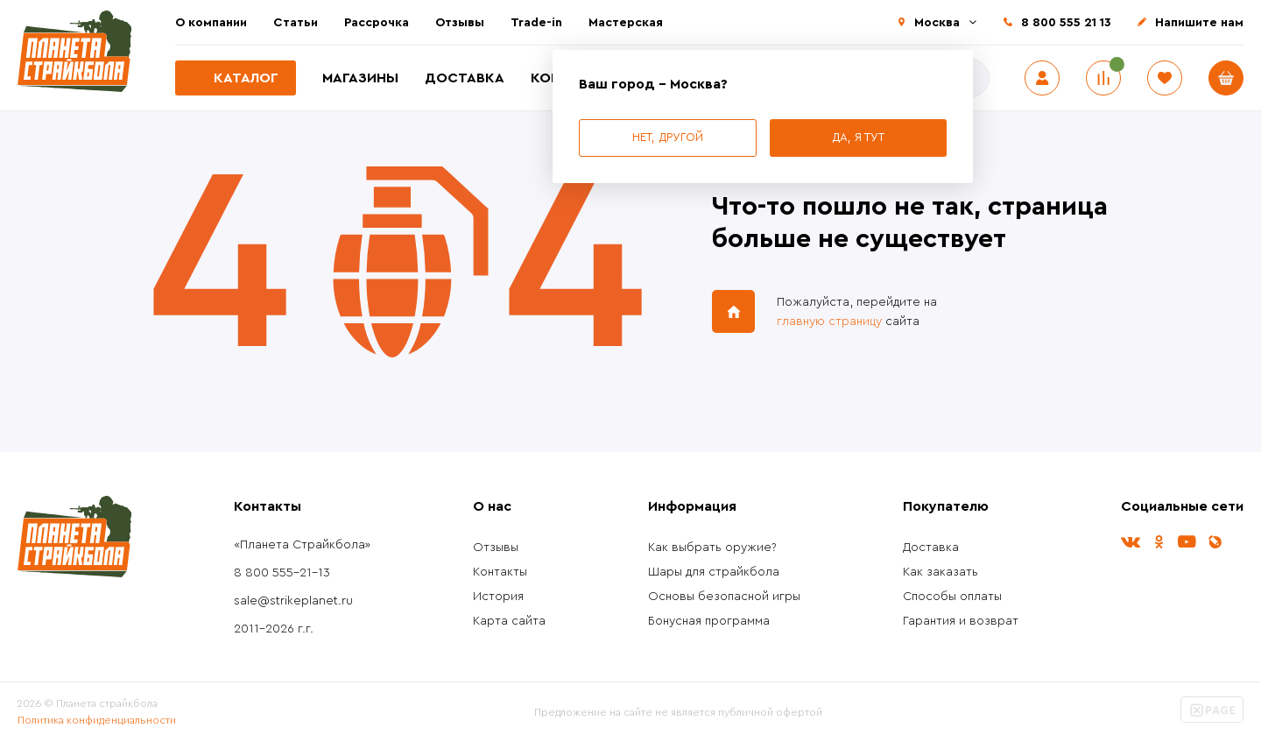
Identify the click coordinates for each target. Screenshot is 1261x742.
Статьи (295, 23)
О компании (211, 23)
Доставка (464, 78)
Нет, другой (667, 137)
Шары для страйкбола (713, 572)
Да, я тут (858, 137)
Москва (937, 23)
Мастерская (625, 23)
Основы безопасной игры (724, 596)
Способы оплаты (952, 596)
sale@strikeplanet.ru (293, 601)
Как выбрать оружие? (712, 547)
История (498, 596)
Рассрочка (376, 23)
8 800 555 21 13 (1066, 23)
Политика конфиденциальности (97, 720)
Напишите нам (1199, 23)
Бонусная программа (709, 621)
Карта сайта (509, 621)
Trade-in (536, 23)
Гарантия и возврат (960, 621)
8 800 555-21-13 (282, 573)
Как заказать (940, 572)
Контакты (500, 572)
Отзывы (459, 23)
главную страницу (829, 321)
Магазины (360, 78)
